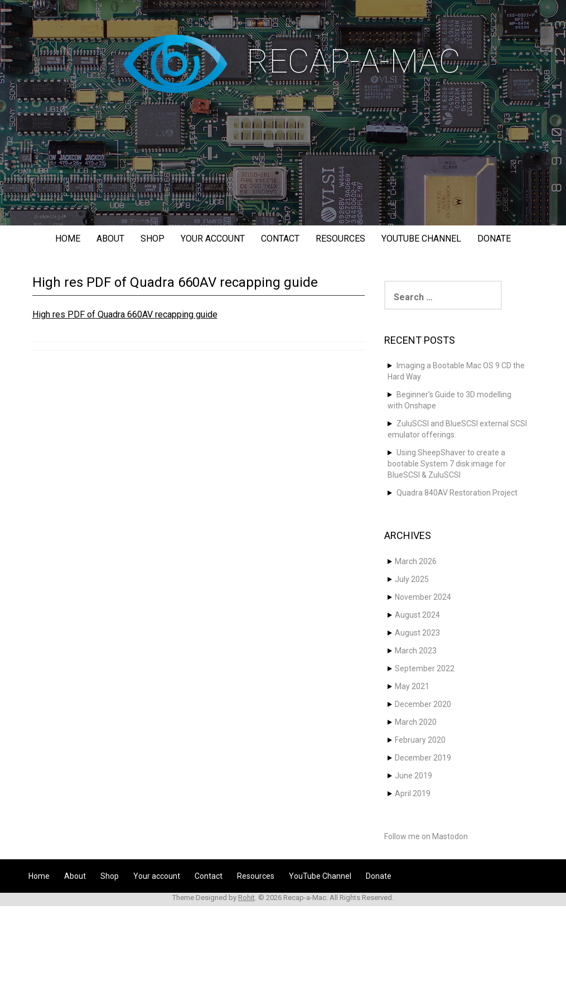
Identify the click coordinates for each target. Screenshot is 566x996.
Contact (280, 238)
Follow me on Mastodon (426, 836)
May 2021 (412, 686)
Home (67, 238)
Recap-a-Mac (353, 61)
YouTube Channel (421, 238)
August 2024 (417, 614)
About (110, 238)
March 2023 (416, 650)
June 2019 (413, 775)
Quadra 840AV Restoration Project (456, 492)
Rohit (246, 897)
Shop (153, 238)
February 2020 (420, 739)
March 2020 (416, 722)
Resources (340, 238)
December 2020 (423, 704)
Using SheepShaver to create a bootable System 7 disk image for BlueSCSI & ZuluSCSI (447, 463)
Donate (494, 238)
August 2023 (417, 632)
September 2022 (424, 668)
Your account (213, 238)
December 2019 (423, 757)
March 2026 (416, 561)
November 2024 (423, 597)
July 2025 (412, 579)
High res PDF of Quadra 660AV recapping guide (124, 314)
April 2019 (412, 793)
